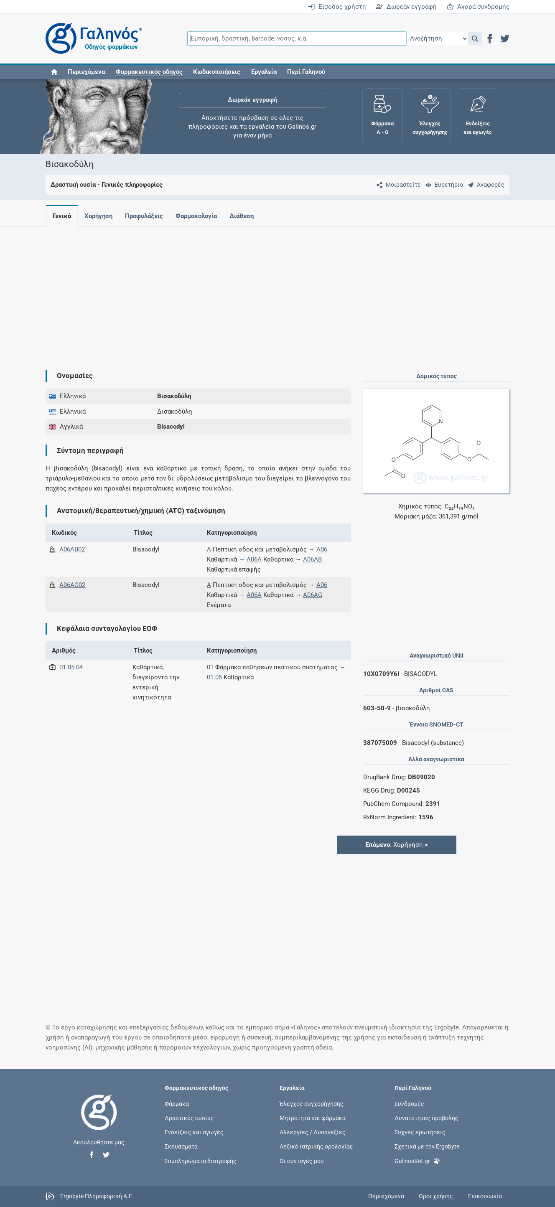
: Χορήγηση (396, 845)
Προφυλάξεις (147, 216)
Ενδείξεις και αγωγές (194, 1132)
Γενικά (62, 216)
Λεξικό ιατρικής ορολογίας (316, 1146)
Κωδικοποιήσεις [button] (216, 72)
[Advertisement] (277, 291)
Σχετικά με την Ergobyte (427, 1146)
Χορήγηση (100, 216)
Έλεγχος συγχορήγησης (312, 1103)
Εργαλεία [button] (264, 72)
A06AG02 (72, 585)
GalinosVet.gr (417, 1160)
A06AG (312, 595)
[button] (475, 38)
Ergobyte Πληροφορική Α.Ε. (97, 1195)
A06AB (312, 559)
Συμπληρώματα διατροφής (201, 1160)
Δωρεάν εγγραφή (406, 6)
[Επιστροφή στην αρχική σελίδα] (99, 1121)
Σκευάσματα (181, 1146)
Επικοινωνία (485, 1196)
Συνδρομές (409, 1103)
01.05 (214, 677)
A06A (254, 559)
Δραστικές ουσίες (189, 1118)
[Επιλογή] (437, 38)
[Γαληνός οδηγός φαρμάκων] (91, 39)
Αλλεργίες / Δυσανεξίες (313, 1132)
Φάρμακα (177, 1103)
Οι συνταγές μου (302, 1160)
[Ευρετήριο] (442, 184)
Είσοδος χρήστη (337, 6)
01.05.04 (71, 667)
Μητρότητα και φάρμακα (313, 1118)
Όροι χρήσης (436, 1196)
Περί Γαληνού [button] (306, 72)
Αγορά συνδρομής (477, 6)
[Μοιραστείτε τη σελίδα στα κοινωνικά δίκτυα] (397, 184)
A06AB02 (72, 549)
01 (210, 667)
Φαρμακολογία (201, 216)
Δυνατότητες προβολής (426, 1118)
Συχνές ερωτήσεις (420, 1132)
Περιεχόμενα (86, 72)
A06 (321, 549)
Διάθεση (248, 216)
